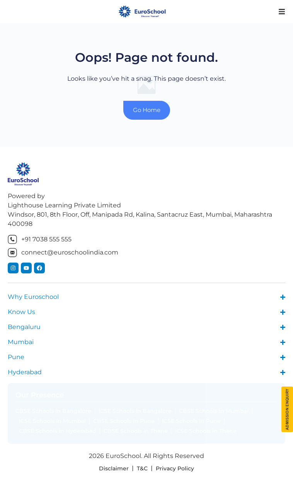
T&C (142, 468)
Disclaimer (114, 468)
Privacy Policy (175, 468)
